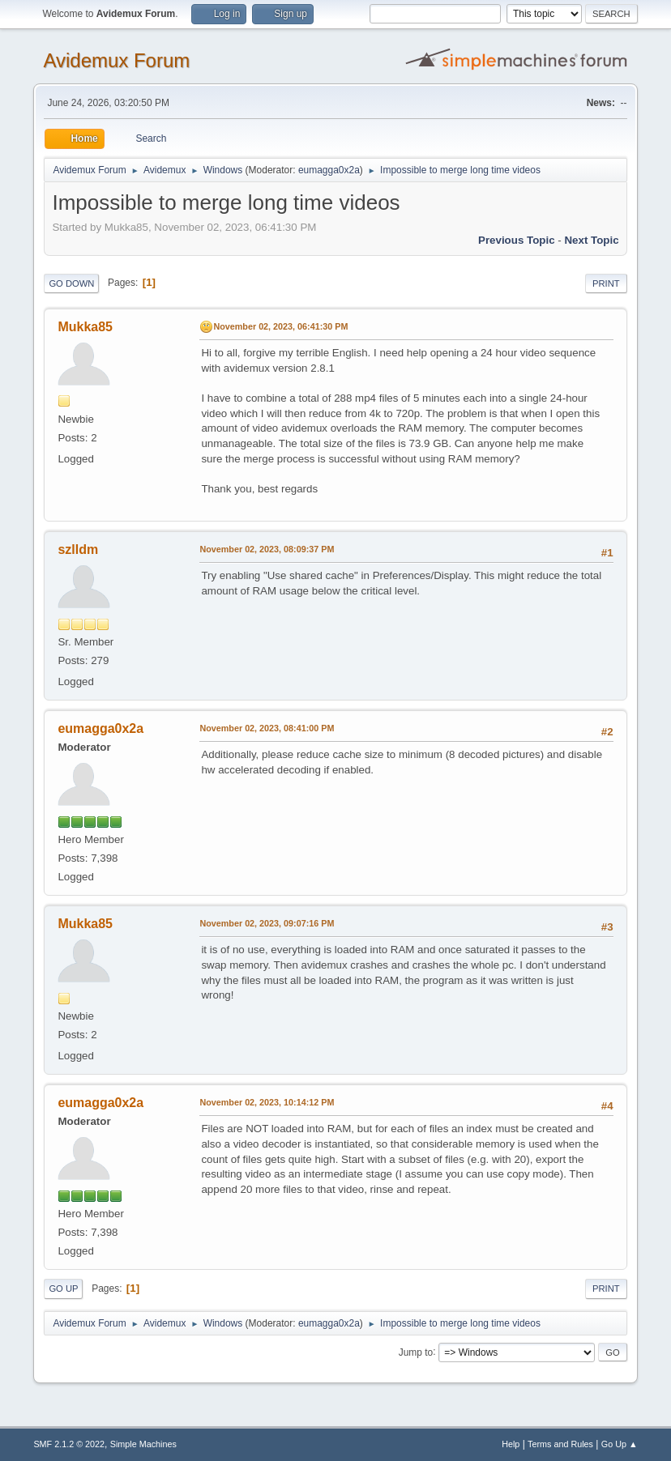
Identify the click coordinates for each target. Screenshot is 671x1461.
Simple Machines (143, 1444)
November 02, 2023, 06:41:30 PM (280, 326)
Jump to (416, 1351)
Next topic (591, 240)
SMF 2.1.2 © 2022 (69, 1444)
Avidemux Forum (116, 60)
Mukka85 (85, 327)
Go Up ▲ (619, 1444)
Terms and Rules (560, 1444)
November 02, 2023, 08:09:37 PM (266, 549)
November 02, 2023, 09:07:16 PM (266, 923)
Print (606, 283)
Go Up (63, 1288)
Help (510, 1444)
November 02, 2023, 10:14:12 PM (266, 1102)
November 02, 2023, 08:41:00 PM (266, 728)
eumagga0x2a (329, 170)
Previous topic (516, 240)
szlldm (78, 549)
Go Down (71, 283)
